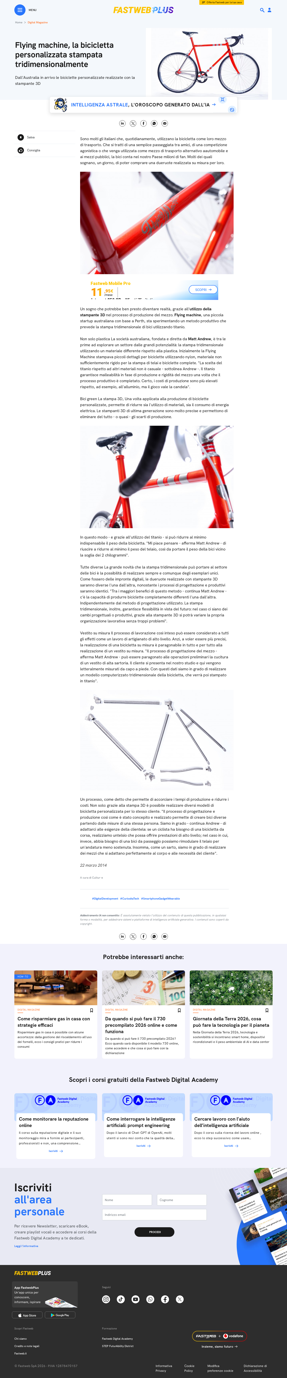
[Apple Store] (27, 1315)
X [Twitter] (133, 123)
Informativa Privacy (164, 1368)
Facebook (143, 123)
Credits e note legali (26, 1346)
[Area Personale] (269, 10)
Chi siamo (20, 1338)
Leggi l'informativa (26, 1246)
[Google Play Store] (60, 1315)
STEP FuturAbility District (118, 1346)
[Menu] (25, 10)
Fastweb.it (20, 1353)
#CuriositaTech (129, 898)
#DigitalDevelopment (105, 898)
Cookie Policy (189, 1368)
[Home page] (143, 10)
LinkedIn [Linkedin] (122, 123)
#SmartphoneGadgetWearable (160, 898)
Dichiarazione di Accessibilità (255, 1368)
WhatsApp (154, 123)
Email (164, 123)
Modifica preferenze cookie (220, 1368)
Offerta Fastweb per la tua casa (224, 2)
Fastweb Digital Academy (117, 1338)
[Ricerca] (262, 10)
